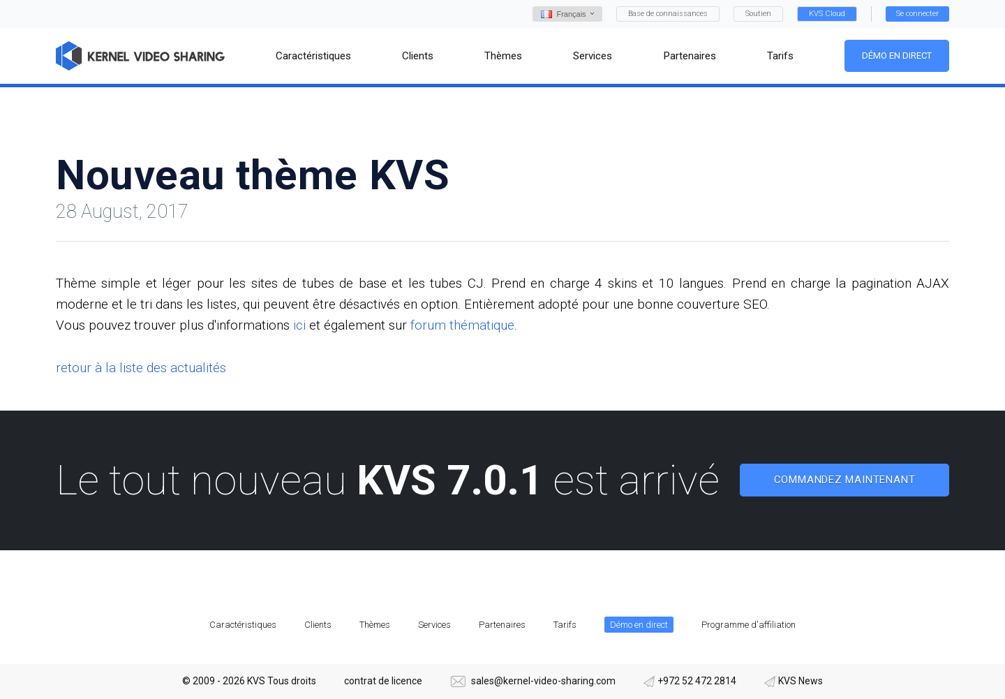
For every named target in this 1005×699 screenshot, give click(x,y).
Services (434, 624)
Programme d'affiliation (748, 624)
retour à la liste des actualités (141, 368)
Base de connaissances (668, 13)
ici (299, 325)
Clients (318, 624)
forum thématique (462, 325)
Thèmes (374, 624)
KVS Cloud (827, 13)
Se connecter (917, 13)
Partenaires (502, 624)
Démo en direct (897, 55)
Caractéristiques (242, 624)
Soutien (758, 13)
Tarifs (564, 624)
